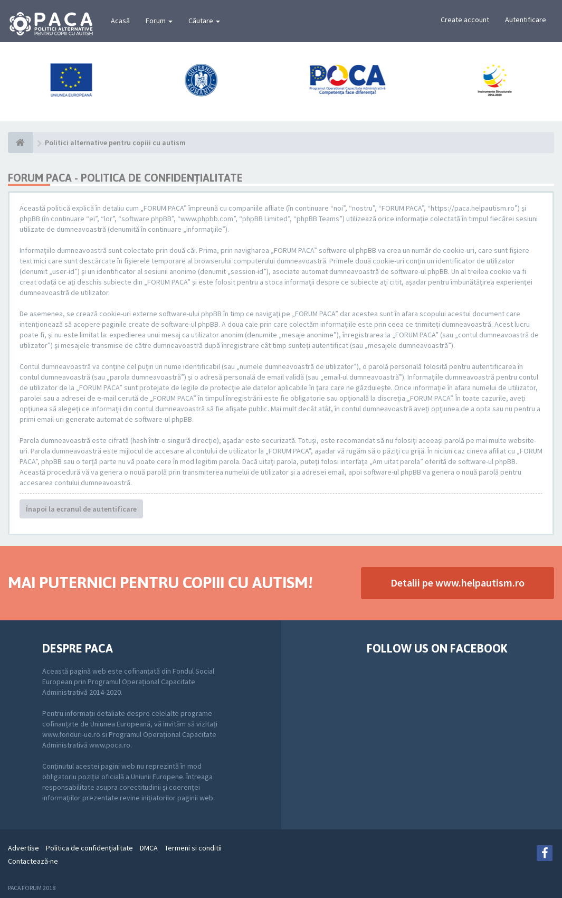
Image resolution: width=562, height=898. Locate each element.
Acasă (120, 20)
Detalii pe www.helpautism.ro (457, 582)
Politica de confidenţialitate (89, 848)
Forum (159, 20)
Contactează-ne (33, 861)
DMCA (149, 848)
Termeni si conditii (193, 848)
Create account (465, 19)
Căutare (204, 20)
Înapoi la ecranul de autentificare (81, 509)
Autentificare (525, 19)
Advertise (23, 848)
